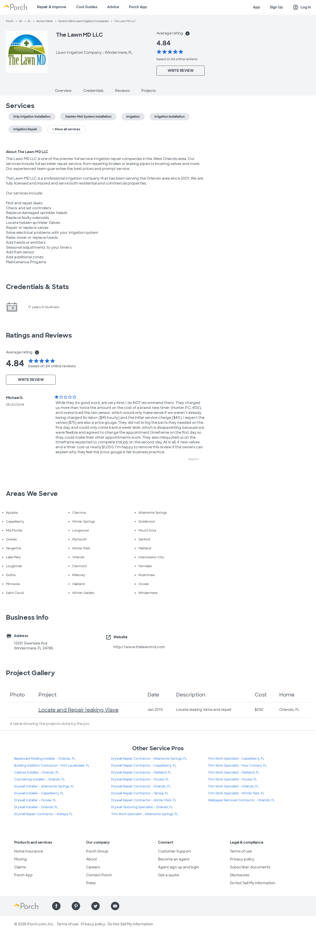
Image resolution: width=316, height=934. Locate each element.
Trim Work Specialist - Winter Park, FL (236, 793)
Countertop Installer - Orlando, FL (39, 779)
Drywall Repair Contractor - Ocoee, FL (140, 779)
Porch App (138, 7)
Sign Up (276, 7)
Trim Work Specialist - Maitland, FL (233, 772)
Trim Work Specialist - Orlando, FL (233, 786)
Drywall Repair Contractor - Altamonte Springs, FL (149, 759)
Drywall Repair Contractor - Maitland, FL (141, 772)
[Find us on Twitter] (95, 906)
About (91, 859)
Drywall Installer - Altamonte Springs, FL (44, 786)
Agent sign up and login (178, 867)
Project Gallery (30, 673)
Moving (20, 859)
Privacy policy (242, 859)
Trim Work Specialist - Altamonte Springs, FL (144, 814)
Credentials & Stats (37, 287)
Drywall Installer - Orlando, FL (36, 807)
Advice (113, 7)
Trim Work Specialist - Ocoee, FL (232, 779)
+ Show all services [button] (66, 129)
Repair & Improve (51, 7)
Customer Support (174, 851)
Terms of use (241, 851)
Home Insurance (28, 851)
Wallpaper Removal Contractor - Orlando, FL (241, 800)
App (256, 7)
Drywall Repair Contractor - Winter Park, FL (143, 800)
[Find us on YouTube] (115, 906)
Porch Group (97, 851)
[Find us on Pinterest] (76, 906)
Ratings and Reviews (39, 335)
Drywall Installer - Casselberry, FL (39, 793)
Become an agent (174, 859)
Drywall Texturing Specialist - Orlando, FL (142, 807)
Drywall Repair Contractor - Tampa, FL (139, 793)
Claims (20, 867)
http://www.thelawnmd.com (139, 647)
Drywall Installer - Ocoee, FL (35, 800)
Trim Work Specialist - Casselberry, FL (236, 759)
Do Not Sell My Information (252, 883)
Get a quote (168, 875)
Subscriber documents (250, 867)
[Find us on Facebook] (56, 906)
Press (90, 883)
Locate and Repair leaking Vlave (78, 710)
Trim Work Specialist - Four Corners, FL (237, 766)
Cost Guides (86, 7)
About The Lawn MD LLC (27, 152)
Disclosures (239, 875)
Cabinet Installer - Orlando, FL (36, 772)
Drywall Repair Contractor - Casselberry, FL (143, 766)
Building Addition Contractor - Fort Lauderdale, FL (52, 766)
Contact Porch (99, 875)
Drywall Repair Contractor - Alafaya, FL (43, 814)
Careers (93, 867)
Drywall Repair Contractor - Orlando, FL (141, 786)
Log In (302, 7)
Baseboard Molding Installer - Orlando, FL (44, 759)
